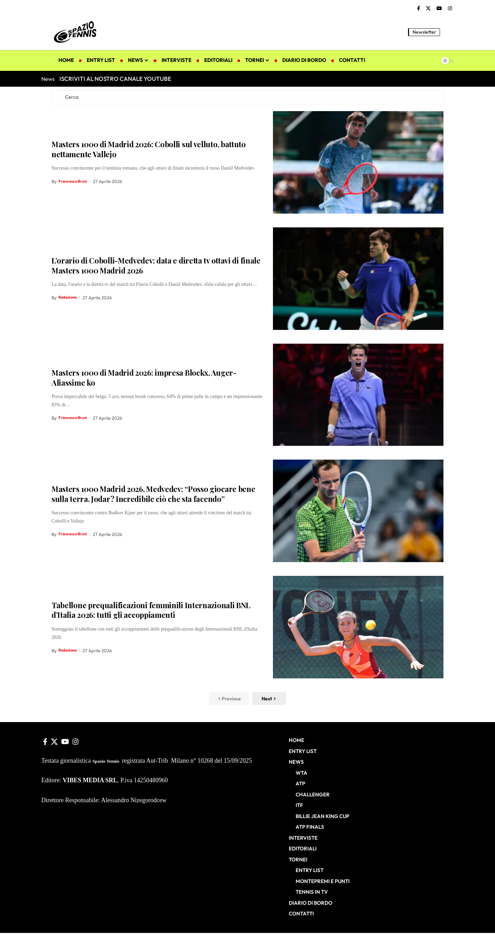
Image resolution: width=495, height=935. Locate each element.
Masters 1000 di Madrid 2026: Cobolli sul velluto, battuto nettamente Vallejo (149, 151)
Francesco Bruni (74, 183)
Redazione (68, 299)
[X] (428, 8)
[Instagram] (450, 8)
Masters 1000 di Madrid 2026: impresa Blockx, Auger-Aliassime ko (144, 379)
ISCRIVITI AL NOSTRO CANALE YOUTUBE (115, 78)
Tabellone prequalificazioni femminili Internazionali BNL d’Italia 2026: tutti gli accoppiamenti (151, 612)
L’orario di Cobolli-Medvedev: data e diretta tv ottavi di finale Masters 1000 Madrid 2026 (156, 267)
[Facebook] (418, 8)
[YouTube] (439, 8)
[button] (448, 32)
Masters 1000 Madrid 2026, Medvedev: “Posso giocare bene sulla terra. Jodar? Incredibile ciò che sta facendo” (153, 495)
